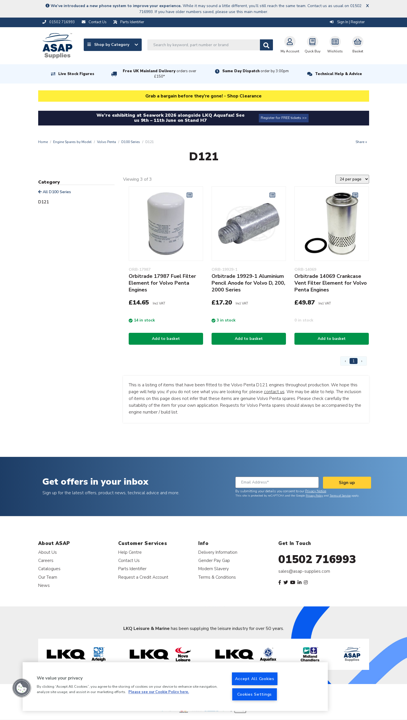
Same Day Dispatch (255, 71)
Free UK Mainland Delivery (159, 74)
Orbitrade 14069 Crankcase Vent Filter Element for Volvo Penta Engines (330, 283)
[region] (175, 686)
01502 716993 (317, 559)
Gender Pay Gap (214, 560)
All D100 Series (54, 192)
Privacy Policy (314, 496)
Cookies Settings (254, 694)
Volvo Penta (106, 142)
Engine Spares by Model (72, 142)
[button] (22, 688)
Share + (361, 142)
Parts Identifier (132, 569)
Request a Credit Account (143, 577)
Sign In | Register (347, 22)
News (44, 585)
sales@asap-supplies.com (304, 571)
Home (43, 142)
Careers (45, 560)
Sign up (347, 483)
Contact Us (129, 560)
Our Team (47, 577)
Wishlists (335, 45)
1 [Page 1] (353, 361)
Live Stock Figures (76, 73)
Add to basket (166, 338)
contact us (274, 392)
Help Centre (130, 552)
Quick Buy (312, 45)
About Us (47, 552)
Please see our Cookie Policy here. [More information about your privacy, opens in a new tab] (158, 692)
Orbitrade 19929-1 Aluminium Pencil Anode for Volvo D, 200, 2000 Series (248, 283)
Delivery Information (217, 552)
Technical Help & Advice (338, 73)
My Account (290, 45)
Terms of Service (340, 496)
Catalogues (49, 569)
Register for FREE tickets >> (284, 117)
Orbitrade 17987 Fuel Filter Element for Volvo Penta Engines (162, 283)
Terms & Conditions (217, 577)
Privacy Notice (315, 491)
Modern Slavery (213, 569)
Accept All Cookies (254, 678)
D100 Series (130, 142)
